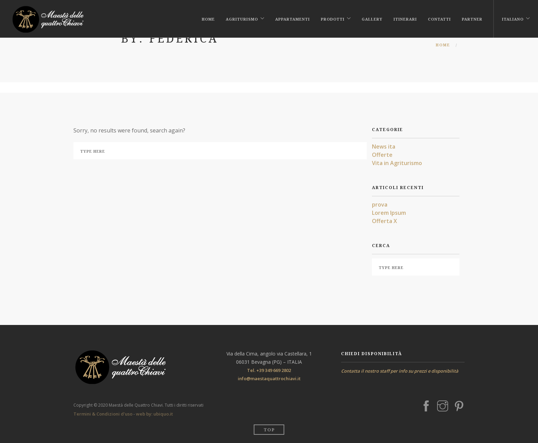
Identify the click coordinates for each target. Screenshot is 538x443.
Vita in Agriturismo (397, 163)
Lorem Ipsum (389, 213)
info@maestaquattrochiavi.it (269, 378)
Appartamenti (292, 18)
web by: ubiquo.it (154, 414)
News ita (383, 146)
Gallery (372, 18)
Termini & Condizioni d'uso (102, 414)
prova (379, 204)
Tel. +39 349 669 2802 (269, 370)
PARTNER (472, 18)
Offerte (382, 155)
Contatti (439, 18)
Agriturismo (242, 18)
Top (269, 430)
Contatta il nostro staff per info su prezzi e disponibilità (399, 371)
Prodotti (332, 18)
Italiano (513, 18)
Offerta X (384, 221)
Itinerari (405, 18)
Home (208, 18)
